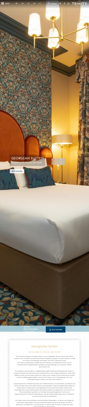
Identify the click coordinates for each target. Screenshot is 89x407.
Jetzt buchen (17, 171)
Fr (34, 3)
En (17, 3)
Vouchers (52, 4)
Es (28, 3)
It (40, 3)
